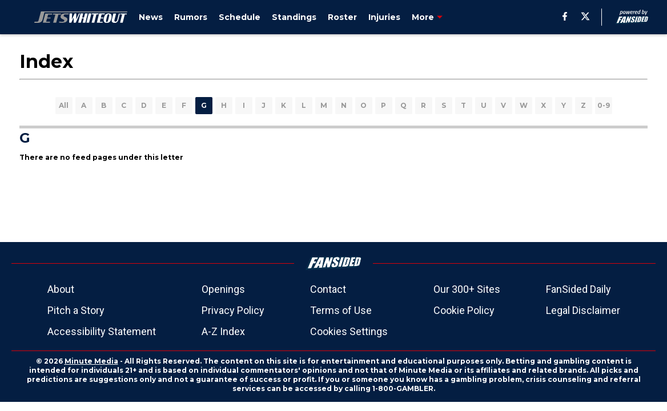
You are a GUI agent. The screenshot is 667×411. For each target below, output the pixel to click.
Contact (328, 289)
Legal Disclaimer (583, 310)
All (64, 105)
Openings (223, 289)
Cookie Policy (464, 310)
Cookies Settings (349, 331)
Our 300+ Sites (466, 289)
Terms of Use (341, 310)
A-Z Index (223, 331)
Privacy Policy (233, 310)
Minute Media (91, 361)
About (60, 289)
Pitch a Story (76, 310)
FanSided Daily (578, 289)
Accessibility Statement (101, 331)
